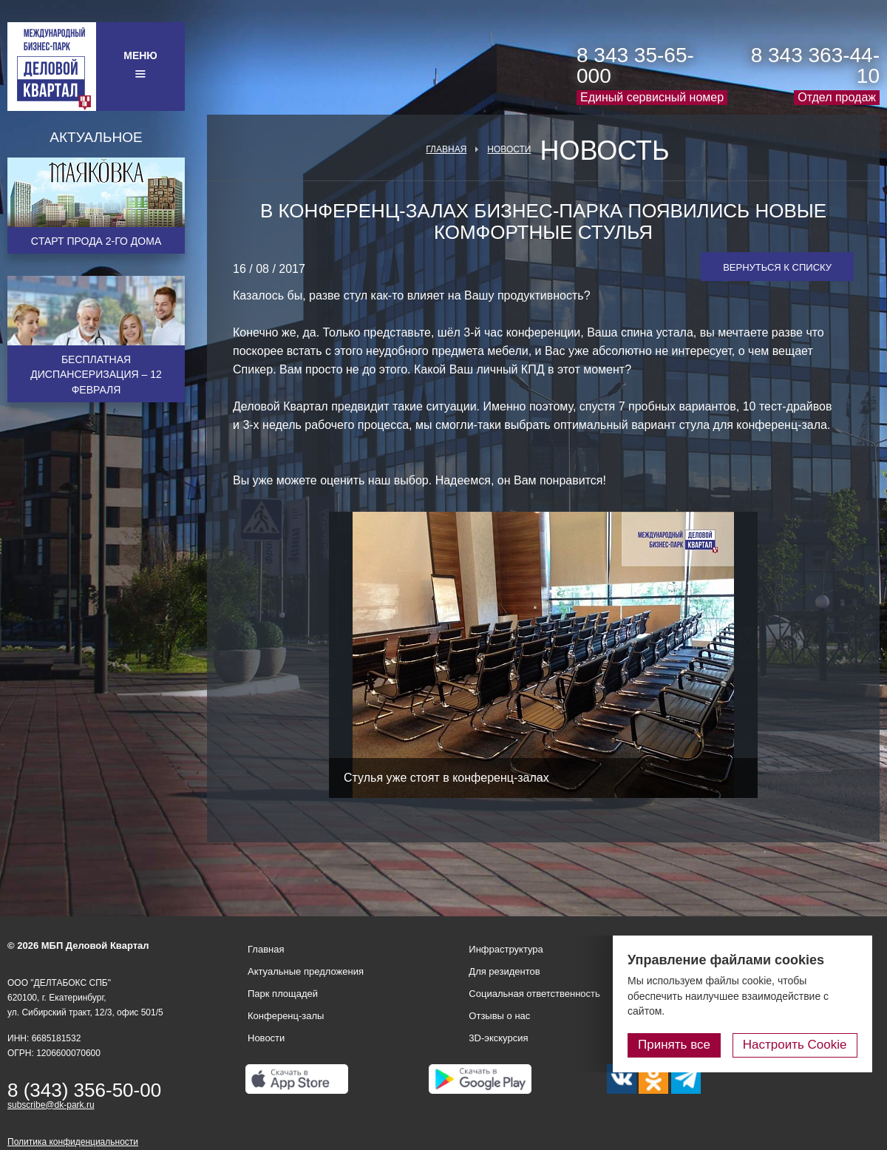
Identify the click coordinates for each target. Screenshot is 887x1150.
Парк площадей (283, 993)
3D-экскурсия (498, 1038)
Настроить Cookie (795, 1045)
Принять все (675, 1045)
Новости (509, 149)
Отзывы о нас (499, 1015)
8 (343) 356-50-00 (84, 1090)
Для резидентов (504, 971)
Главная (446, 149)
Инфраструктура (506, 949)
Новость (604, 150)
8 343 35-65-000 (635, 65)
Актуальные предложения (306, 971)
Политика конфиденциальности (72, 1142)
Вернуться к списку (777, 267)
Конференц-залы (286, 1015)
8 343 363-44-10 (815, 65)
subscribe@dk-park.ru (51, 1105)
